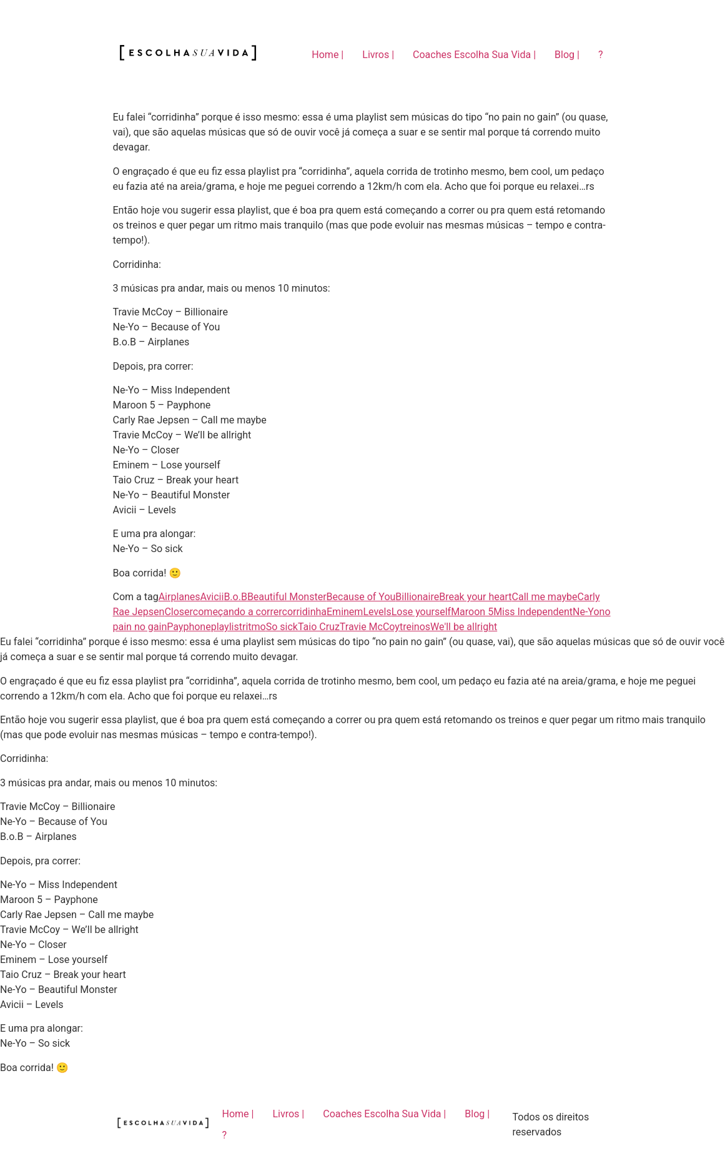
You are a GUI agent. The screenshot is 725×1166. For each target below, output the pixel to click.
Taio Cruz (319, 627)
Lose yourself (421, 612)
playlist (226, 627)
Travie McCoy (370, 627)
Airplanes (179, 597)
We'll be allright (463, 627)
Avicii (212, 597)
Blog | (567, 55)
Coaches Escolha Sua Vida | (474, 55)
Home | (327, 55)
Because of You (361, 597)
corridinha (304, 612)
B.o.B (235, 597)
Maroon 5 (472, 612)
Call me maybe (545, 597)
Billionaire (417, 597)
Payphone (188, 627)
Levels (377, 612)
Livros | (378, 55)
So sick (282, 627)
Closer (178, 612)
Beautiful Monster (287, 597)
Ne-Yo (586, 612)
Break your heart (475, 597)
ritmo (254, 627)
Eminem (345, 612)
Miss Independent (533, 612)
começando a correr (237, 612)
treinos (415, 627)
